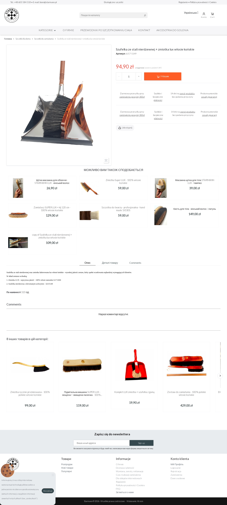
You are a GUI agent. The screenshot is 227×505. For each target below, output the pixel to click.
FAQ (118, 488)
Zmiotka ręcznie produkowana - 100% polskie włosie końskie (30, 393)
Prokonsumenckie (209, 95)
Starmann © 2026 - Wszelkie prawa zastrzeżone (104, 501)
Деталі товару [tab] (110, 262)
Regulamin (183, 2)
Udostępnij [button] (125, 128)
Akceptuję (47, 490)
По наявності (13, 292)
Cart (212, 15)
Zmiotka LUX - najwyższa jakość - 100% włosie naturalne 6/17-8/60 (34, 280)
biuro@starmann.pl (48, 2)
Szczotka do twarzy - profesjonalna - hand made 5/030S (123, 209)
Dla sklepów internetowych (129, 478)
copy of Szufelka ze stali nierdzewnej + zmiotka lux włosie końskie (52, 236)
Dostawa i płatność (125, 467)
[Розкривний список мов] (191, 12)
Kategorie (47, 30)
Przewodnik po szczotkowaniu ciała (106, 30)
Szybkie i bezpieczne (158, 96)
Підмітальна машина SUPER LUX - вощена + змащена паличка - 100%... (82, 393)
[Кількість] (129, 76)
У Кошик (162, 76)
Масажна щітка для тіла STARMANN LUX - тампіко (194, 181)
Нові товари (67, 467)
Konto (204, 15)
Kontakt (144, 30)
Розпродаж (66, 464)
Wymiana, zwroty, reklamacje (129, 471)
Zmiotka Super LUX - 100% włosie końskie (123, 181)
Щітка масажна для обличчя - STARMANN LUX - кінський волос (52, 181)
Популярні (66, 471)
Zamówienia (176, 474)
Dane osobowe (178, 478)
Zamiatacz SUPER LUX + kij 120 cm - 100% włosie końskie (52, 209)
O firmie (68, 30)
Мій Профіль (177, 464)
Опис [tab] (87, 262)
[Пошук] (113, 15)
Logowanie (176, 467)
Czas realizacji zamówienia (128, 474)
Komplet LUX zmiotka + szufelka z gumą (134, 392)
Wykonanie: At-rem (135, 501)
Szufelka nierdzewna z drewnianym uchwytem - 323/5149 (30, 284)
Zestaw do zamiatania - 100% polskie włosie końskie (186, 393)
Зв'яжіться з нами (125, 492)
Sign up (141, 443)
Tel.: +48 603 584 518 (20, 2)
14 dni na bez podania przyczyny (183, 95)
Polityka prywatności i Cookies (203, 2)
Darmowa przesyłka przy (132, 95)
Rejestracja (176, 471)
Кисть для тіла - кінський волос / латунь (194, 208)
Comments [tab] (135, 262)
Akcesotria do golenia (172, 30)
